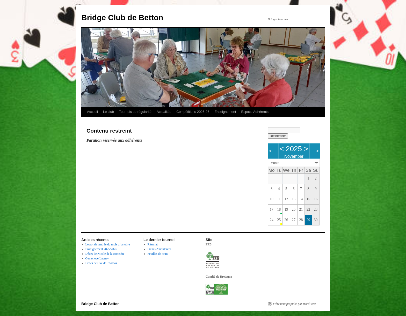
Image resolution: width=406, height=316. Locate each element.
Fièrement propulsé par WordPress (294, 304)
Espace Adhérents (255, 112)
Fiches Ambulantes (159, 249)
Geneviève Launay (97, 258)
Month (275, 163)
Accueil (92, 112)
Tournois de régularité (135, 112)
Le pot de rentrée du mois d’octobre (107, 244)
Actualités (164, 112)
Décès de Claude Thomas (101, 263)
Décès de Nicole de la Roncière (105, 254)
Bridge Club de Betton (122, 17)
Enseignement (225, 112)
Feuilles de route (158, 254)
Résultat (153, 244)
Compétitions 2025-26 (192, 112)
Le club (108, 112)
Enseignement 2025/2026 (101, 249)
